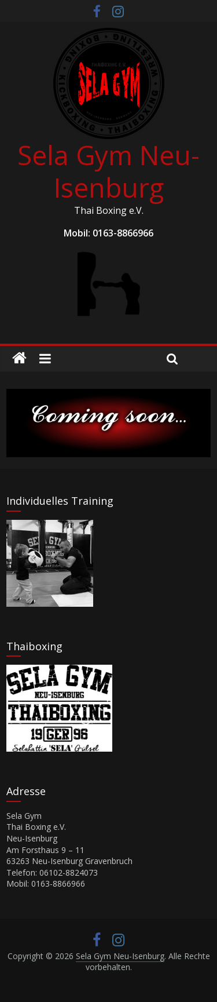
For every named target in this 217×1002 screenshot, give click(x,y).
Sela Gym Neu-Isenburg (108, 171)
